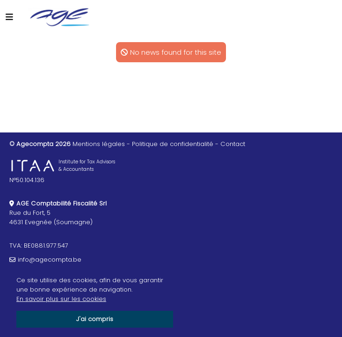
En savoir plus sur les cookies (61, 298)
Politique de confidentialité (172, 143)
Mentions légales (99, 143)
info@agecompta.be (49, 259)
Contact (232, 143)
